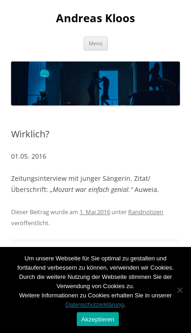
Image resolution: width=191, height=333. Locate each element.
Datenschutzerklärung (94, 304)
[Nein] (179, 290)
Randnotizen (145, 212)
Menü (96, 43)
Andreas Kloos (95, 18)
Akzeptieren (97, 319)
